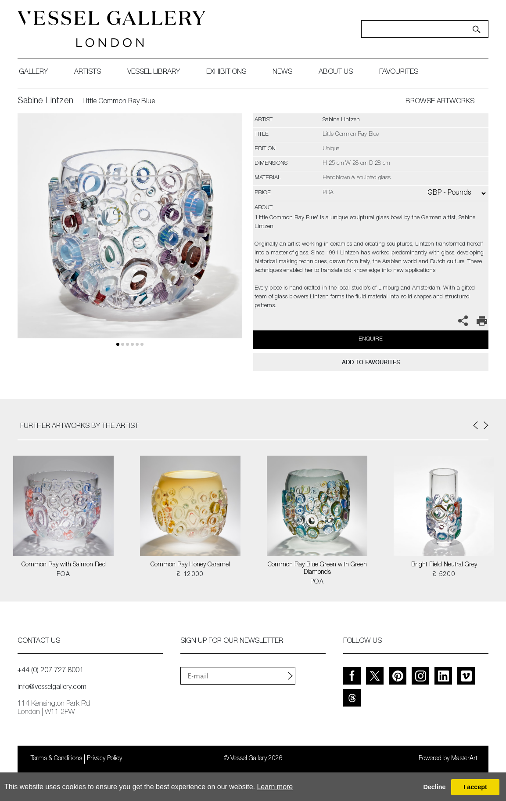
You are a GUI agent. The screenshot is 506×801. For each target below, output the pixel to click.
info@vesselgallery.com (52, 687)
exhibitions (226, 72)
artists (87, 72)
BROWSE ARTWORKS (440, 101)
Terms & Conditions (56, 759)
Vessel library (153, 72)
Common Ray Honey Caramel (190, 565)
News (282, 72)
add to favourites (371, 362)
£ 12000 (190, 575)
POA (63, 575)
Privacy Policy (104, 759)
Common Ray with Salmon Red (64, 565)
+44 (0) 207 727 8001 (50, 670)
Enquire (371, 339)
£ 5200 (444, 575)
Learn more (275, 786)
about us (336, 72)
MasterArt (464, 759)
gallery (33, 72)
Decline (434, 786)
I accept (475, 786)
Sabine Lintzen (45, 101)
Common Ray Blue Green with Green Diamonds (317, 569)
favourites (398, 72)
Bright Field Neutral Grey (444, 565)
